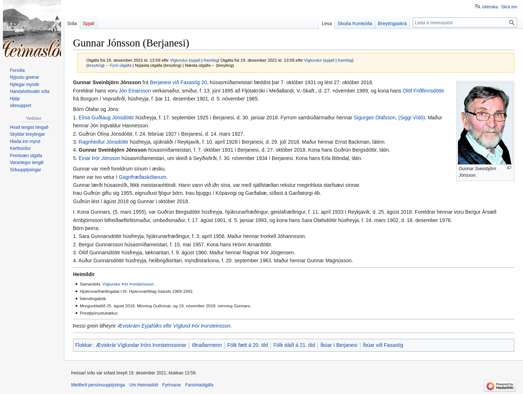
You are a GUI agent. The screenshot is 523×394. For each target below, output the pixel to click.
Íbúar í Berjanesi (338, 345)
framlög (211, 60)
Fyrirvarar (171, 384)
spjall (195, 60)
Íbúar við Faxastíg (383, 345)
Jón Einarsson (135, 91)
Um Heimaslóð (143, 384)
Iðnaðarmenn (207, 345)
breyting (95, 65)
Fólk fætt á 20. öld (247, 345)
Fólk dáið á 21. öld (294, 345)
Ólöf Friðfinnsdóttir (423, 91)
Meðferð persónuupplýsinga (98, 384)
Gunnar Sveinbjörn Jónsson (113, 150)
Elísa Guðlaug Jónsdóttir (106, 117)
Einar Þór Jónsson (99, 158)
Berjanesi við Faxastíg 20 (178, 82)
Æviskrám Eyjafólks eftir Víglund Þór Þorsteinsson (173, 326)
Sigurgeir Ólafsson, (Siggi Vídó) (389, 117)
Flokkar (83, 345)
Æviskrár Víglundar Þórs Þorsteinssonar (141, 345)
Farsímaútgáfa (199, 384)
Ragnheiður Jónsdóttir (104, 142)
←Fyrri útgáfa (118, 65)
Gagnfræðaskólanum (142, 177)
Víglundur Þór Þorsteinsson (128, 284)
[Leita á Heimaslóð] (465, 22)
